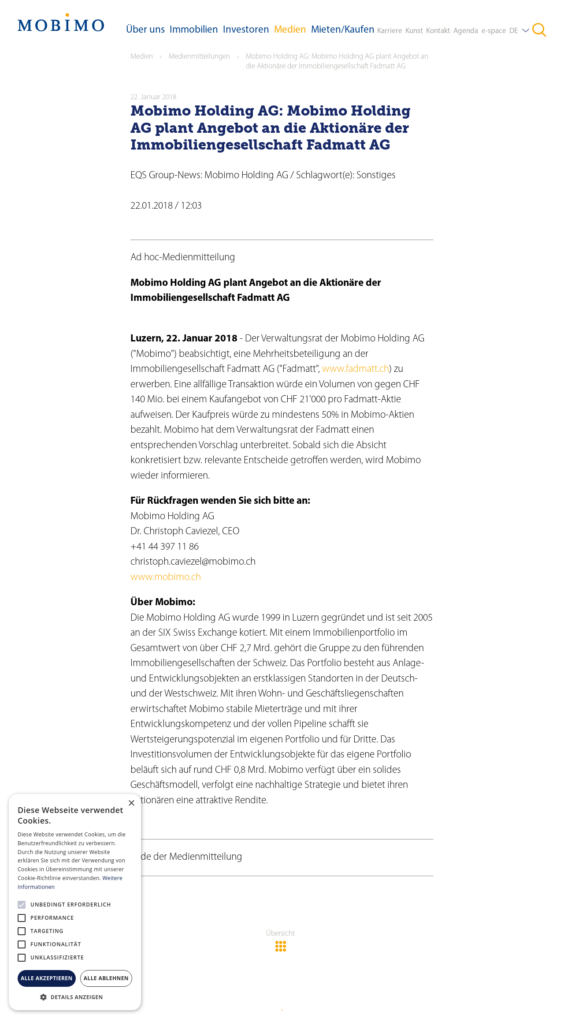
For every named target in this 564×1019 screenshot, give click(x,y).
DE (513, 31)
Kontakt (438, 31)
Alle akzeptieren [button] (47, 978)
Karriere (389, 31)
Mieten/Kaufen (343, 30)
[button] (75, 997)
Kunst (414, 31)
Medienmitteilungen (199, 56)
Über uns (145, 30)
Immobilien (194, 30)
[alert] (75, 902)
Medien (290, 30)
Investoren (246, 30)
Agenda (465, 31)
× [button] (131, 803)
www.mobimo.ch (165, 578)
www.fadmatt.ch (355, 369)
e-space (494, 31)
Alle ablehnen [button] (106, 978)
